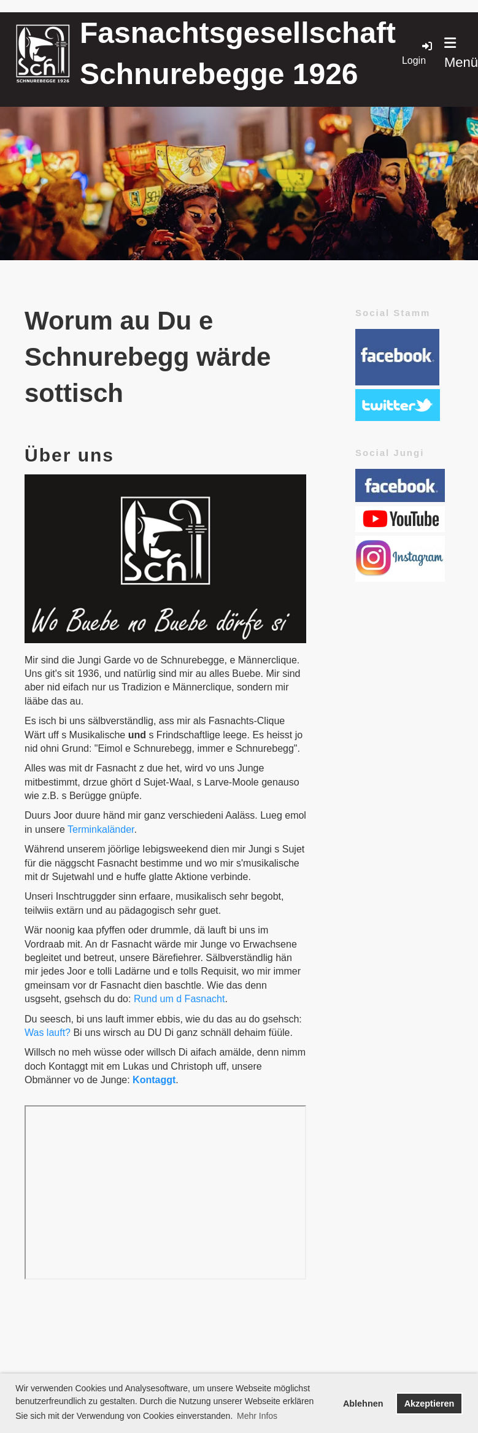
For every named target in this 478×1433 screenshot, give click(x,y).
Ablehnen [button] (363, 1403)
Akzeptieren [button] (429, 1403)
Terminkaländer (100, 829)
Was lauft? (48, 1032)
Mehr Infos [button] (257, 1416)
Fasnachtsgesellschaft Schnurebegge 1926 (238, 53)
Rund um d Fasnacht (179, 999)
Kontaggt (154, 1080)
